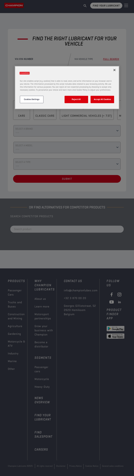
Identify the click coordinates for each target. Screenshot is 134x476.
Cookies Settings (31, 99)
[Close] (114, 70)
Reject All (76, 99)
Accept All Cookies (102, 99)
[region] (67, 87)
